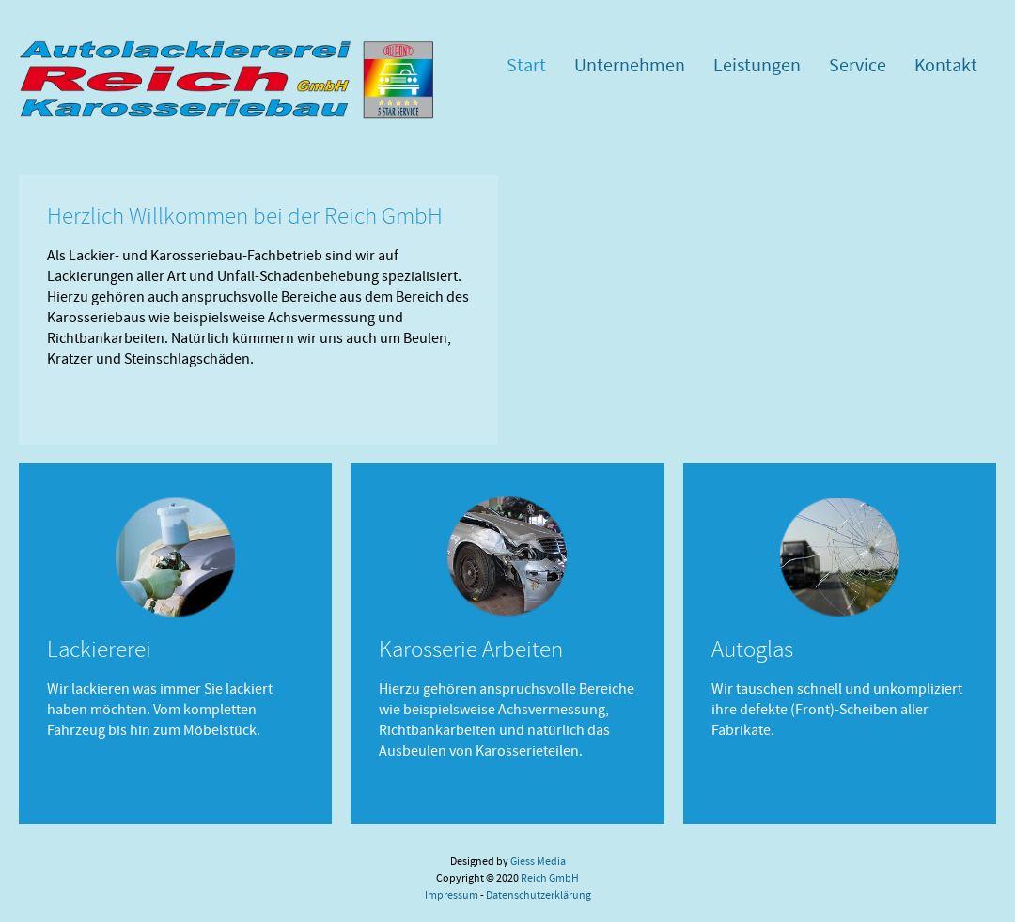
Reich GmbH (550, 877)
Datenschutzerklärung (538, 894)
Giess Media (538, 860)
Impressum (451, 894)
